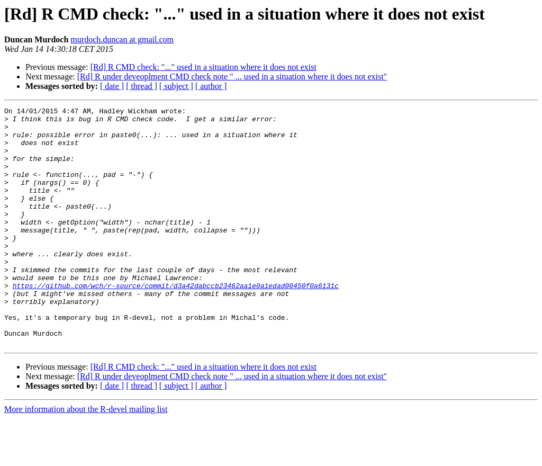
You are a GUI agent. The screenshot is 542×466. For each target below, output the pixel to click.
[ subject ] (176, 86)
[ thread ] (141, 86)
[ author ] (211, 86)
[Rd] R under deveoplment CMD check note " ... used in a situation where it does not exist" (232, 76)
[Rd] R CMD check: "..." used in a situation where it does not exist (204, 66)
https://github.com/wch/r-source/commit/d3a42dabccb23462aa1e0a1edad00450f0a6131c (176, 322)
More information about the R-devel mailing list (85, 456)
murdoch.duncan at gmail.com (122, 39)
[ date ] (112, 86)
